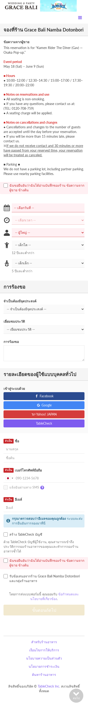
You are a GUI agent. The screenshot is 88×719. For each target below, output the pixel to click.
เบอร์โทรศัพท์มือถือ (23, 470)
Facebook (44, 396)
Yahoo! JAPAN (44, 414)
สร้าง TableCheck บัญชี (23, 534)
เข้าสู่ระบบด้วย (14, 389)
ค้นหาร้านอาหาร (44, 675)
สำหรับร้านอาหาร (44, 642)
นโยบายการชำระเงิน (44, 666)
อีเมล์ (13, 499)
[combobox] (9, 478)
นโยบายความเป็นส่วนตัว (44, 658)
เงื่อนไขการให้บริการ (44, 650)
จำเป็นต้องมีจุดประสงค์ (20, 301)
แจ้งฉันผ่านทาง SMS (25, 487)
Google (44, 405)
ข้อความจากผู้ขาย (16, 42)
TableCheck (44, 423)
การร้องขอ (11, 342)
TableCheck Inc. (49, 686)
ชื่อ (11, 441)
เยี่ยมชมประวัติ (14, 321)
